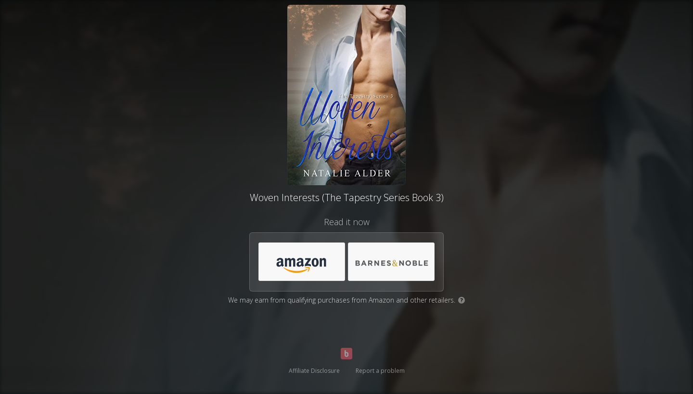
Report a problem (380, 371)
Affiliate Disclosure (314, 371)
